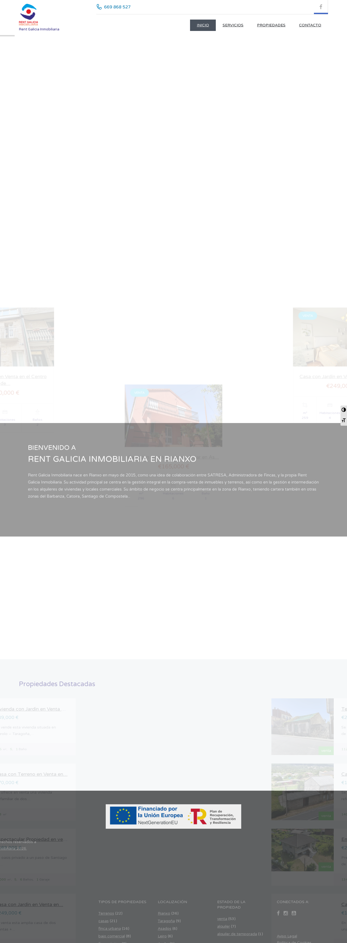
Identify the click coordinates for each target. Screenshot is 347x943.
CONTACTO (310, 25)
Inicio (203, 25)
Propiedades (271, 25)
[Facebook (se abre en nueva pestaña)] (321, 7)
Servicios (233, 25)
